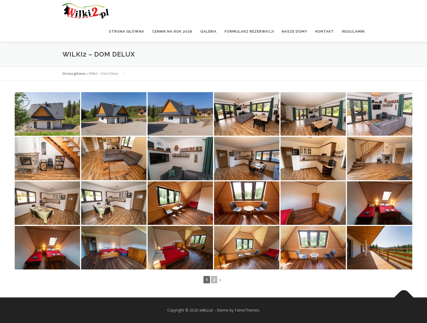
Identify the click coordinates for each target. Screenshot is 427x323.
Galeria (208, 31)
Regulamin (353, 31)
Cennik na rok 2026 (172, 31)
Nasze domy (294, 31)
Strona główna (126, 31)
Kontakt (324, 31)
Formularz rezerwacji (249, 31)
